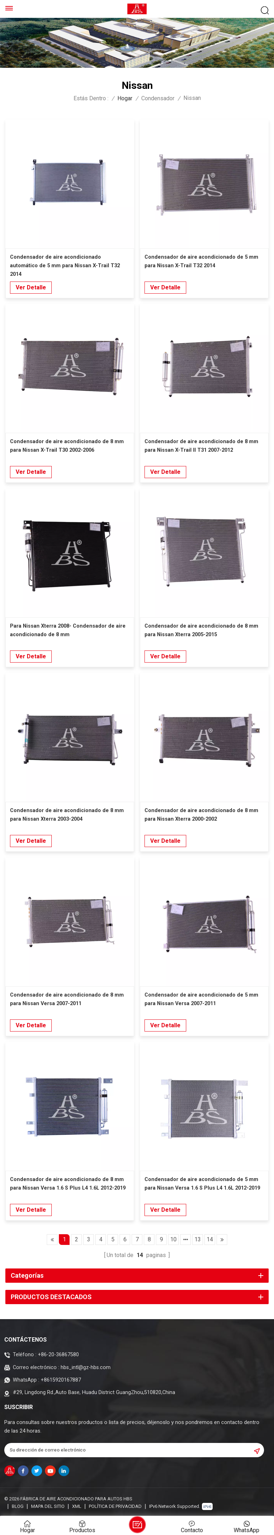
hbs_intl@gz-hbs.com (86, 1367)
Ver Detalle (31, 287)
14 (210, 1239)
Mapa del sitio (48, 1506)
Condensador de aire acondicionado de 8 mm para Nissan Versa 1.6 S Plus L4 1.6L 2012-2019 (68, 1183)
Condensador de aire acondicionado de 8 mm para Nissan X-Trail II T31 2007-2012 (201, 446)
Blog (18, 1506)
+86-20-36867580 (58, 1355)
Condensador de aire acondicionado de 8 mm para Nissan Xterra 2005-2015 (201, 630)
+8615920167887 (61, 1380)
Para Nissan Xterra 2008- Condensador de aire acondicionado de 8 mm (68, 630)
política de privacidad (115, 1506)
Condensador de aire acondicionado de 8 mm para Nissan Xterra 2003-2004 (67, 814)
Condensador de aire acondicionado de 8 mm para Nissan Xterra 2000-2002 (201, 814)
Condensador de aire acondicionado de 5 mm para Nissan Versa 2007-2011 (201, 999)
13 (197, 1239)
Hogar (124, 98)
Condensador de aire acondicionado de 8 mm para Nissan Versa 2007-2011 (67, 999)
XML (76, 1506)
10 (173, 1239)
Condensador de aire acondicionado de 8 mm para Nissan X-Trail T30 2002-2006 (67, 446)
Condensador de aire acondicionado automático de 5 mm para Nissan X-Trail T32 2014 (65, 265)
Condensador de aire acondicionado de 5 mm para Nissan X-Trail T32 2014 (201, 261)
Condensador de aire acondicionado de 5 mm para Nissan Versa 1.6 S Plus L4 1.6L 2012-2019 (202, 1183)
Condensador (157, 98)
